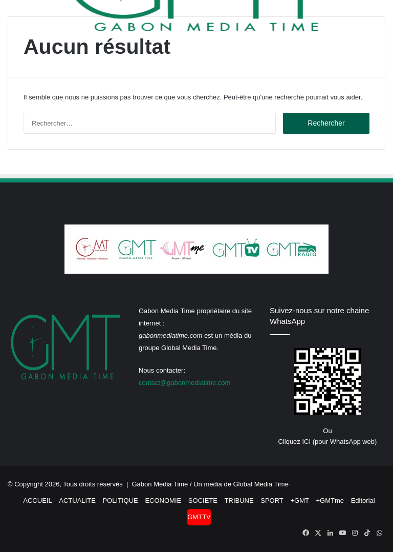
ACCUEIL (37, 500)
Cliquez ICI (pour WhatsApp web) (327, 441)
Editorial (363, 500)
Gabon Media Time (160, 484)
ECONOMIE (163, 500)
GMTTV (199, 517)
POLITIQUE (120, 500)
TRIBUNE (239, 500)
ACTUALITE (77, 500)
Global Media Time (261, 484)
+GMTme (330, 500)
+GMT (299, 500)
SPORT (271, 500)
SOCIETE (202, 500)
